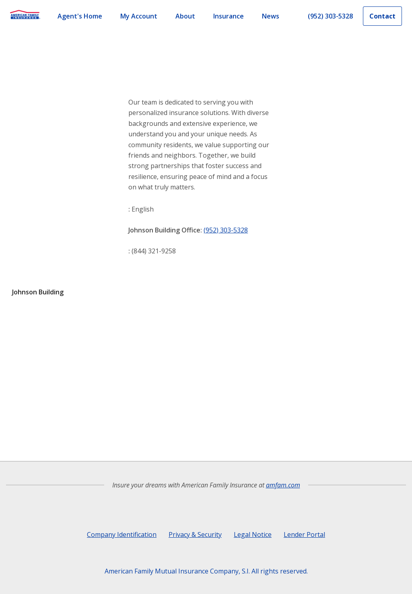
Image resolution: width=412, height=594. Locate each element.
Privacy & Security (195, 534)
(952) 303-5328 (226, 230)
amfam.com (283, 485)
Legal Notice (253, 534)
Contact (382, 16)
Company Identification (122, 534)
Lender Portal (304, 534)
